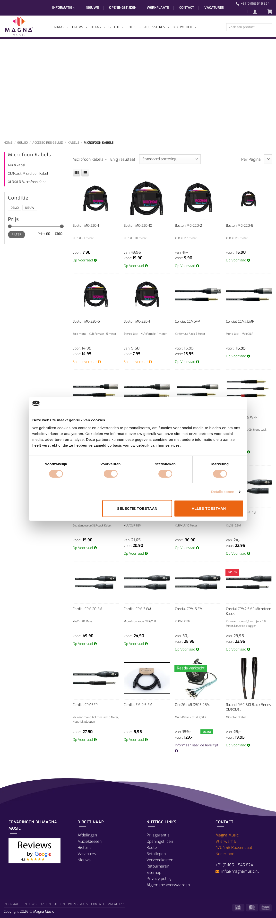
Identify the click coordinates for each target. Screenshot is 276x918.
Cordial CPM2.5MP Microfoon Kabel (248, 611)
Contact (186, 7)
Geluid (22, 143)
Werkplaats (158, 7)
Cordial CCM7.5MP (240, 321)
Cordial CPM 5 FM (189, 609)
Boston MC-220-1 (86, 225)
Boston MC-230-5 (86, 321)
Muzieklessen (90, 841)
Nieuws (92, 7)
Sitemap (154, 872)
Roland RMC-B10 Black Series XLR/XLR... (248, 707)
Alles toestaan (209, 508)
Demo (15, 208)
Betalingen (156, 853)
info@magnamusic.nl (239, 871)
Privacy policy (159, 878)
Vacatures (214, 7)
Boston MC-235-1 (137, 321)
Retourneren (158, 866)
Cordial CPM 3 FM (137, 609)
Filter (16, 234)
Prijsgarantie (158, 835)
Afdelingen (87, 835)
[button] (257, 11)
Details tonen (222, 492)
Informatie (63, 7)
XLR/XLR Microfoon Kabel (27, 182)
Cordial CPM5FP (85, 704)
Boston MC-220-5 (239, 225)
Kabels (73, 143)
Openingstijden (123, 7)
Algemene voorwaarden (168, 884)
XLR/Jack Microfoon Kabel (28, 173)
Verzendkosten (160, 859)
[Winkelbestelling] (170, 159)
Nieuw (29, 208)
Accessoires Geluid (47, 143)
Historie (85, 847)
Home (8, 143)
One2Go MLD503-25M (192, 704)
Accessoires (157, 27)
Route (152, 847)
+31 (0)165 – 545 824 (234, 865)
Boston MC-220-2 (188, 225)
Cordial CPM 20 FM (87, 609)
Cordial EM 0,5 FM (138, 704)
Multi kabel (16, 165)
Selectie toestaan (137, 508)
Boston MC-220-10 (138, 225)
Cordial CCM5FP (187, 321)
